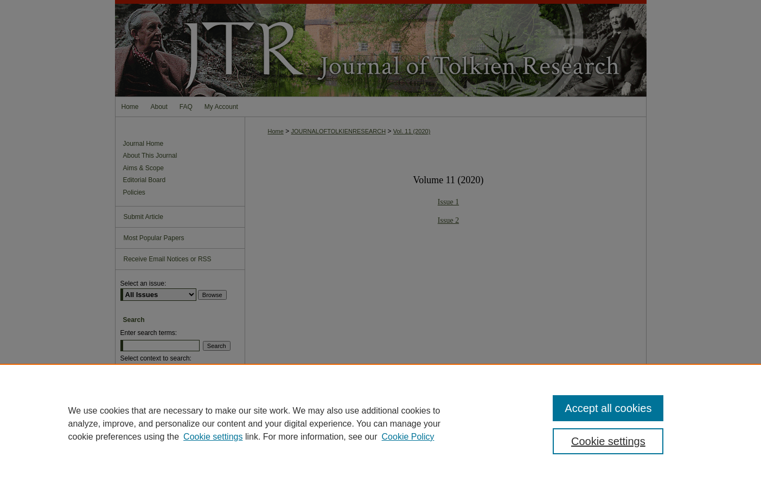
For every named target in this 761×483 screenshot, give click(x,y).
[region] (380, 423)
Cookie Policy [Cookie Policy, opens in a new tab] (408, 436)
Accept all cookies (608, 408)
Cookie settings (212, 436)
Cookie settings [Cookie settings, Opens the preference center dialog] (608, 441)
